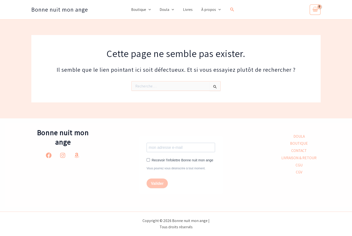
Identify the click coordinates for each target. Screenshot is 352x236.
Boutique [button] (143, 9)
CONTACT (299, 150)
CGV (299, 172)
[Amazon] (77, 155)
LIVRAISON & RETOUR (299, 158)
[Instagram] (63, 155)
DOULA (299, 136)
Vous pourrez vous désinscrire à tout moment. (176, 168)
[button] (150, 9)
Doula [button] (167, 9)
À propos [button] (209, 9)
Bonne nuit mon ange (59, 9)
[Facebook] (49, 155)
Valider (157, 183)
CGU (299, 165)
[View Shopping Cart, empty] (315, 9)
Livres (187, 9)
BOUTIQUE (299, 143)
